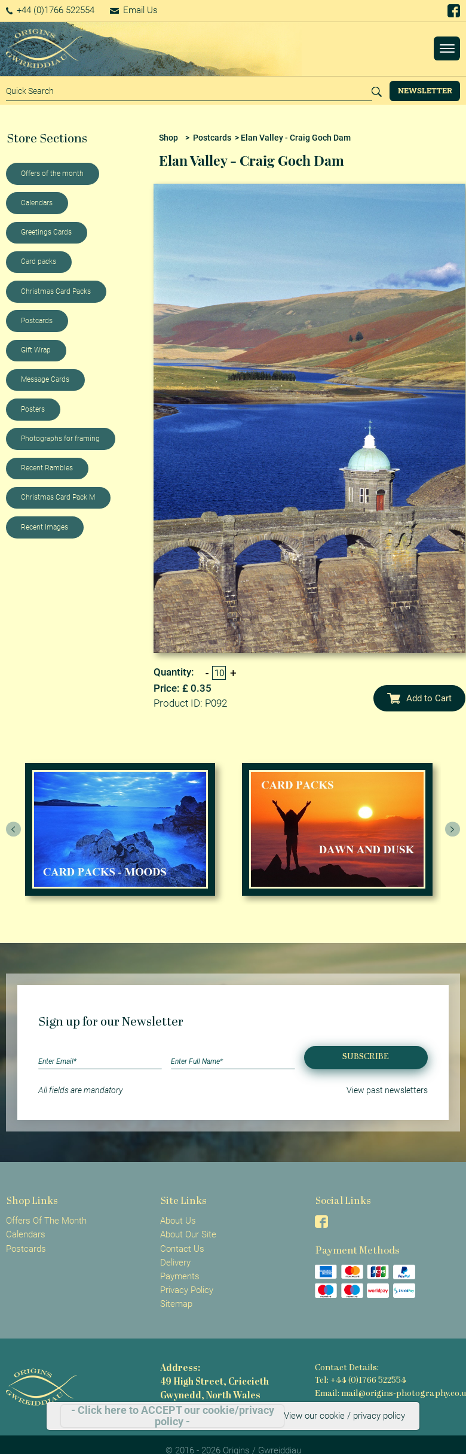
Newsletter (425, 90)
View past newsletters (387, 1090)
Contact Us (182, 1248)
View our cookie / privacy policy (344, 1415)
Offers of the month (52, 173)
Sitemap (176, 1303)
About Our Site (188, 1234)
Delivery (175, 1262)
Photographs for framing (60, 438)
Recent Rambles (47, 468)
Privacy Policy (186, 1290)
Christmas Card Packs (56, 291)
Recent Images (44, 527)
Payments (180, 1276)
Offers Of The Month (46, 1220)
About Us (178, 1220)
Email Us (134, 10)
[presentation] (14, 829)
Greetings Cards (46, 232)
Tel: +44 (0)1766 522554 (360, 1380)
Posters (33, 409)
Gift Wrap (36, 350)
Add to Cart (419, 698)
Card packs (38, 261)
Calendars (37, 203)
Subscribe (365, 1057)
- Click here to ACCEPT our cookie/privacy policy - (172, 1416)
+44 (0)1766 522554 (50, 10)
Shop (168, 137)
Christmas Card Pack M (58, 497)
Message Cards (45, 379)
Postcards (37, 321)
